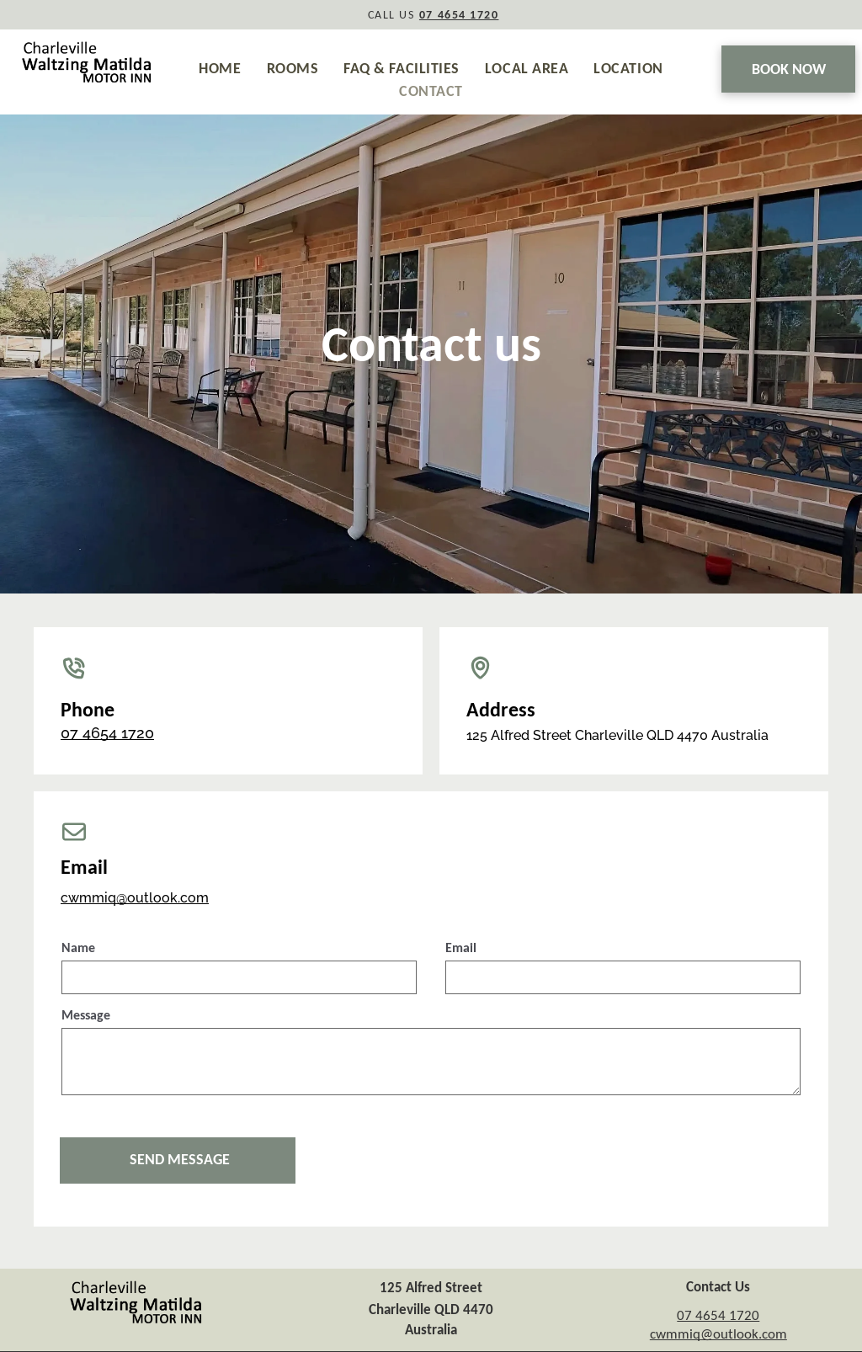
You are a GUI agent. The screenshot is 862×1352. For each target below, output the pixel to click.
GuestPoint (528, 1340)
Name (78, 947)
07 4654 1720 (107, 733)
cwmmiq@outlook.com (135, 898)
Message (85, 1015)
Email (460, 947)
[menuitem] (219, 68)
